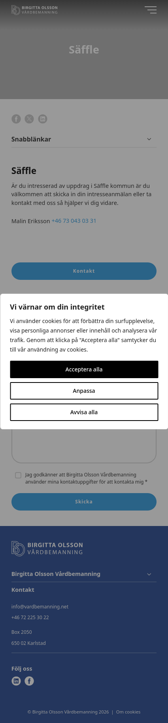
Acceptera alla (84, 369)
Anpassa (84, 390)
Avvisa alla (84, 412)
